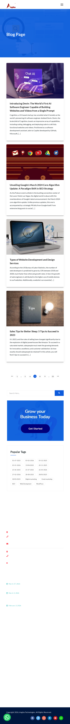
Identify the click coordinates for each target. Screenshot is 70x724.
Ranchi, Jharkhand (43, 509)
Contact (12, 627)
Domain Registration (17, 665)
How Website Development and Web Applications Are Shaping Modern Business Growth (33, 600)
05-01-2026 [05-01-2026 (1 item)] (16, 465)
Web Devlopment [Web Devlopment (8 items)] (25, 484)
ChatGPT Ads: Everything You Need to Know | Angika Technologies (34, 590)
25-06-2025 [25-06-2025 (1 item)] (16, 470)
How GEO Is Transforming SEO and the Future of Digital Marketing (34, 580)
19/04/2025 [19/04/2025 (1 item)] (30, 465)
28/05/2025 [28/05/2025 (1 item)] (43, 474)
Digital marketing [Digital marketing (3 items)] (31, 479)
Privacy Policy (14, 644)
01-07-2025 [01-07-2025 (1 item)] (16, 460)
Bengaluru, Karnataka (20, 509)
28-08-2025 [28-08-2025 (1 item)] (30, 474)
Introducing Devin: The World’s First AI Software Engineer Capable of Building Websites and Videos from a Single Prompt (32, 107)
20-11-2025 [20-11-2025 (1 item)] (43, 465)
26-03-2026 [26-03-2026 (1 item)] (43, 470)
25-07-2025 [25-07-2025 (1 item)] (30, 470)
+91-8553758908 (20, 539)
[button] (4, 718)
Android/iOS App (16, 688)
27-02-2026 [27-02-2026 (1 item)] (16, 474)
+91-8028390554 (20, 536)
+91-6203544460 (20, 559)
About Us (13, 621)
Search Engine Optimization (20, 671)
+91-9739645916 (20, 556)
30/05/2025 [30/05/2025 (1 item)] (16, 479)
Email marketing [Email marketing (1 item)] (47, 479)
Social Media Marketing (18, 693)
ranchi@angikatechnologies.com (23, 563)
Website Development (18, 677)
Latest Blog (13, 633)
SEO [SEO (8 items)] (13, 484)
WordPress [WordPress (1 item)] (39, 484)
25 (53, 376)
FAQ (11, 638)
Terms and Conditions (18, 649)
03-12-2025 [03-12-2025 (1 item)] (43, 460)
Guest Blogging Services (18, 682)
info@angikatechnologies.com (22, 544)
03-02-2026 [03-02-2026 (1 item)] (30, 460)
